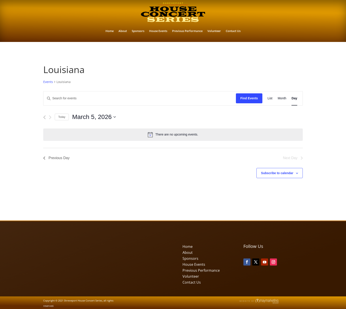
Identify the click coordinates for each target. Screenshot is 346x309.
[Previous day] (44, 117)
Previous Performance (187, 31)
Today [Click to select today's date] (61, 117)
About (122, 31)
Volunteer (214, 31)
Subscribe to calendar (277, 173)
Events (48, 82)
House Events (158, 31)
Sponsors (138, 31)
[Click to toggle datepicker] (94, 117)
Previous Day (56, 158)
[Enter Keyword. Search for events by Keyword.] (139, 98)
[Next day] (50, 117)
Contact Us (233, 31)
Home (109, 31)
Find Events (249, 98)
